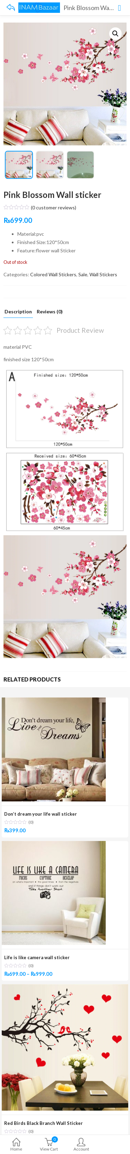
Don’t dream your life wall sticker (40, 814)
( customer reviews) (53, 207)
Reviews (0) (50, 311)
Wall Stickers (103, 274)
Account (81, 1145)
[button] (115, 33)
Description (18, 311)
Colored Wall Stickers (53, 274)
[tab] (18, 313)
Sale (82, 274)
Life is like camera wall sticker (37, 957)
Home (16, 1145)
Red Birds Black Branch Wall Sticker (43, 1123)
